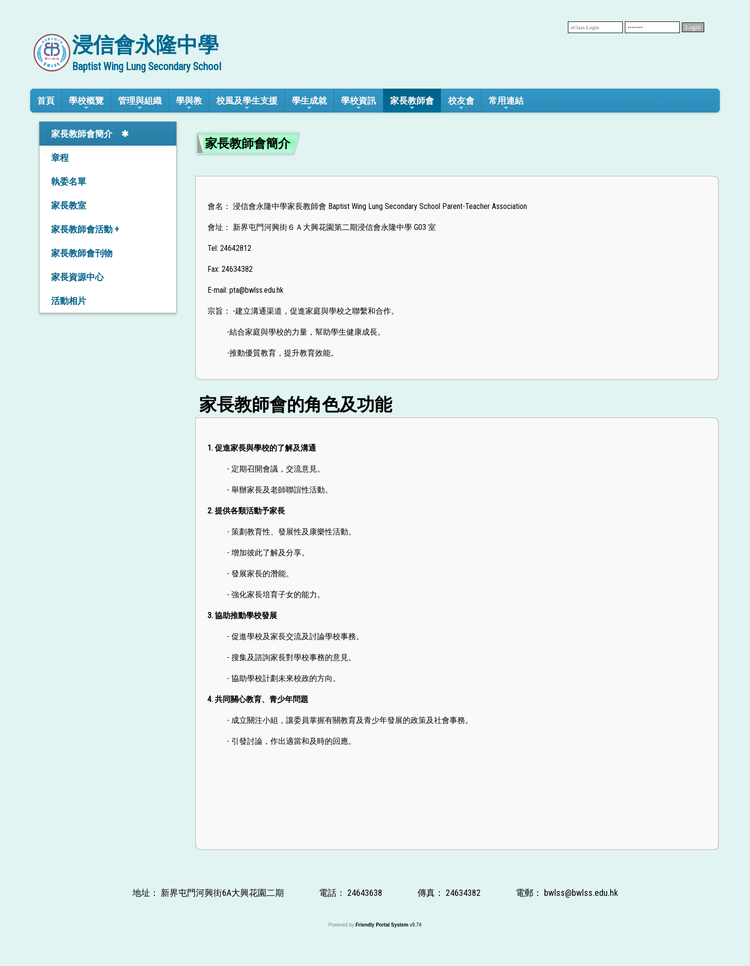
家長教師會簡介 (81, 134)
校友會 (461, 103)
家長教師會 (412, 103)
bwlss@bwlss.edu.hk (581, 893)
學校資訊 (358, 103)
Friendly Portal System (383, 925)
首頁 (46, 100)
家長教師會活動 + (85, 229)
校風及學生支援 (247, 103)
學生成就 (309, 103)
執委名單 (68, 181)
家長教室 (68, 205)
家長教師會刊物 (81, 253)
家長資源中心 (77, 277)
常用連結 (506, 103)
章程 (60, 157)
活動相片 (68, 301)
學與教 (189, 103)
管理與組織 (140, 103)
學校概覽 (86, 103)
